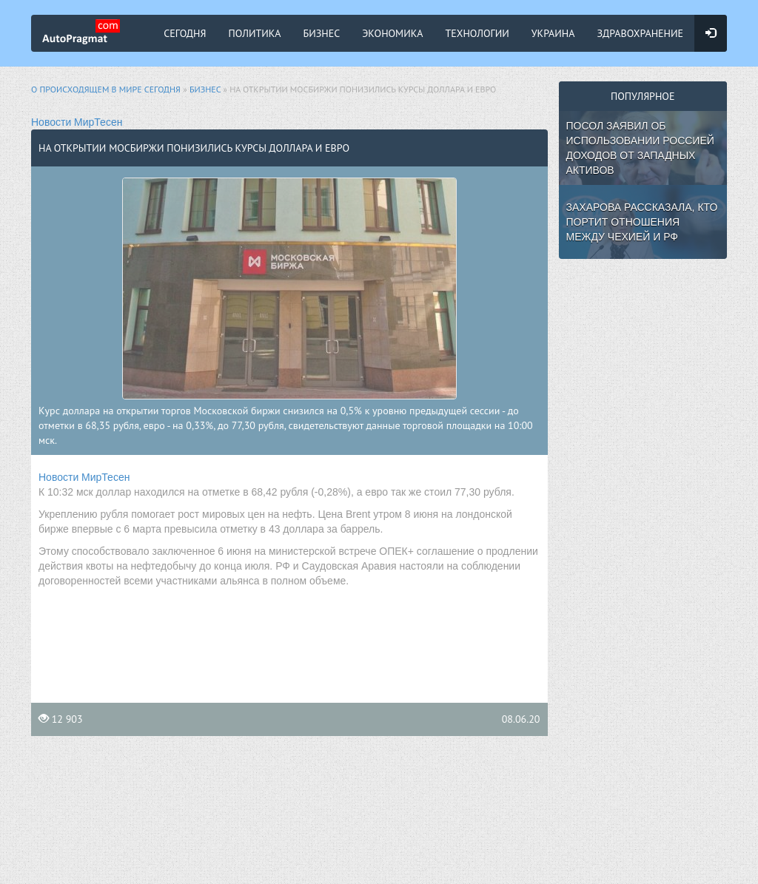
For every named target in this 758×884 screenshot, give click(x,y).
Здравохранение (640, 33)
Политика (255, 33)
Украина (553, 33)
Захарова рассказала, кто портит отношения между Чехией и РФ (642, 222)
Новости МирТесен (76, 122)
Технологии (477, 33)
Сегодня (185, 33)
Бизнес (322, 33)
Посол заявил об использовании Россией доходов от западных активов (640, 148)
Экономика (392, 33)
